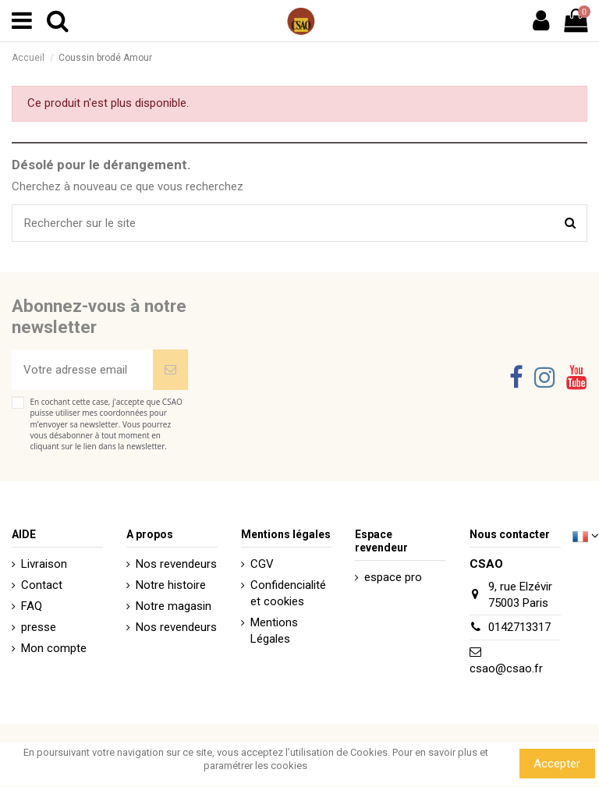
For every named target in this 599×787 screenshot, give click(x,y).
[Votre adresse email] (82, 370)
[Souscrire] (170, 370)
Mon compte (54, 648)
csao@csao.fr (506, 668)
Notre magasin (173, 606)
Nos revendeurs (176, 564)
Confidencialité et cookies (288, 593)
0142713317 (519, 627)
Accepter (556, 764)
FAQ (31, 606)
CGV (262, 564)
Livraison (44, 564)
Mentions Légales (274, 630)
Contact (41, 585)
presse (38, 627)
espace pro (393, 577)
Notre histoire (171, 585)
